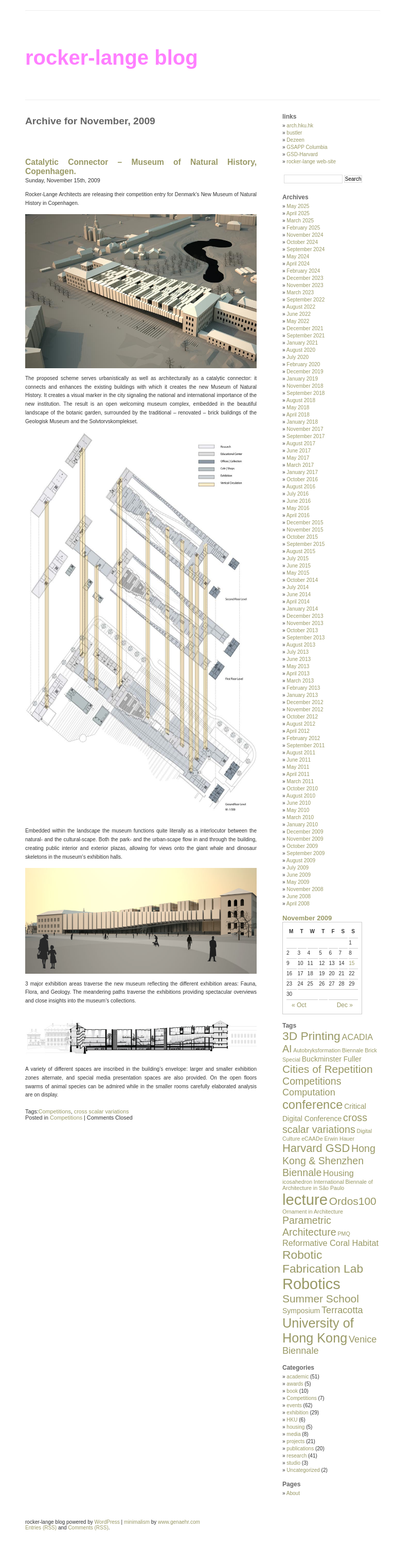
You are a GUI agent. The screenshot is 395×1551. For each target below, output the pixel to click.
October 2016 (302, 479)
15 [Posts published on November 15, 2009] (351, 963)
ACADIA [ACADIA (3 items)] (357, 1037)
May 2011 (297, 767)
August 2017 (300, 443)
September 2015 (305, 544)
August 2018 (300, 400)
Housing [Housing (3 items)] (338, 1173)
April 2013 (298, 673)
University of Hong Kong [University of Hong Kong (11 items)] (318, 1330)
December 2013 (304, 616)
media (293, 1434)
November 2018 (304, 386)
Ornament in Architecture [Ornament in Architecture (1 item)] (312, 1211)
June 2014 (298, 594)
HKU (291, 1420)
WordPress (107, 1522)
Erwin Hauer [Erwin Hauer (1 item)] (339, 1139)
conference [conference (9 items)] (312, 1104)
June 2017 (298, 450)
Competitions (55, 1111)
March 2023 (300, 292)
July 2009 (297, 868)
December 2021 (304, 328)
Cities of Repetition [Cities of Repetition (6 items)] (327, 1069)
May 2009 (297, 882)
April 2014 (298, 601)
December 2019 (304, 371)
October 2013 (302, 630)
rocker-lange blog (111, 57)
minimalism (137, 1522)
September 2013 (305, 637)
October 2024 (302, 242)
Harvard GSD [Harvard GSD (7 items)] (316, 1148)
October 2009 (302, 846)
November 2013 (304, 623)
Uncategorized (302, 1470)
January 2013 (302, 695)
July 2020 (297, 357)
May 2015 (297, 573)
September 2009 (305, 853)
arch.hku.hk (299, 125)
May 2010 (297, 810)
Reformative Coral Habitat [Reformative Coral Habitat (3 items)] (330, 1242)
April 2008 (298, 903)
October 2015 (302, 537)
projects (295, 1441)
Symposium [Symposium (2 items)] (301, 1311)
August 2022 (300, 307)
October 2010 (302, 788)
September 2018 (305, 393)
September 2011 (305, 745)
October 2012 (302, 717)
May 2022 (297, 321)
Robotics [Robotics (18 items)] (311, 1284)
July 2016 (297, 494)
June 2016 (298, 501)
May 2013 (297, 666)
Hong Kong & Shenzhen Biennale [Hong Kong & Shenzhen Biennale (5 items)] (328, 1160)
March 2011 (300, 781)
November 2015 (304, 530)
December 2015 (304, 522)
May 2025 (297, 206)
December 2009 (304, 832)
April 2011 (298, 774)
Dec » (345, 1005)
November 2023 (304, 285)
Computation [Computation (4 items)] (308, 1092)
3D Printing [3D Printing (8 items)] (311, 1036)
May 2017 (297, 458)
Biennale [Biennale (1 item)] (352, 1050)
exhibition (297, 1412)
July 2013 (297, 652)
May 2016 (297, 508)
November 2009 (304, 839)
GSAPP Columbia (306, 147)
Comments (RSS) (88, 1527)
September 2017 (305, 436)
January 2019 (302, 379)
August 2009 (300, 860)
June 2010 (298, 803)
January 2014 (302, 609)
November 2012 (304, 709)
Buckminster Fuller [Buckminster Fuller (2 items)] (332, 1059)
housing (295, 1427)
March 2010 (300, 817)
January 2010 (302, 824)
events (293, 1405)
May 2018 (297, 407)
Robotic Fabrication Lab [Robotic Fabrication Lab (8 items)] (322, 1261)
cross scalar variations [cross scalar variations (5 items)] (324, 1123)
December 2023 (304, 278)
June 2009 (298, 875)
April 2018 (298, 415)
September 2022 (305, 299)
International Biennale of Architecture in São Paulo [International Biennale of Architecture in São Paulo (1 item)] (327, 1185)
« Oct (299, 1005)
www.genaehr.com (179, 1522)
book (292, 1391)
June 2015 (298, 566)
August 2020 (300, 350)
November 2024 (304, 235)
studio (293, 1463)
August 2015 (300, 551)
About (293, 1493)
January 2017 (302, 472)
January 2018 (302, 422)
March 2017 (300, 465)
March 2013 (300, 681)
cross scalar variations (101, 1111)
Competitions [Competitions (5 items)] (311, 1081)
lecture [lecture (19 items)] (305, 1199)
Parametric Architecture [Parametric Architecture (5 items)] (309, 1226)
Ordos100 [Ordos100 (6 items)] (352, 1201)
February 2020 (303, 364)
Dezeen (295, 140)
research (296, 1456)
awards (294, 1384)
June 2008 (298, 896)
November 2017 (304, 429)
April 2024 (298, 264)
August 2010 (300, 796)
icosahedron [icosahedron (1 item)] (297, 1182)
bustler (294, 133)
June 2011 (298, 760)
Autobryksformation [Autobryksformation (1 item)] (316, 1050)
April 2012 (298, 731)
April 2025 (298, 213)
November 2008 (304, 889)
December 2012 (304, 702)
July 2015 (297, 558)
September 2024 (305, 249)
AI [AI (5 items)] (287, 1048)
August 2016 (300, 486)
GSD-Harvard (302, 154)
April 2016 (298, 515)
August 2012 (300, 724)
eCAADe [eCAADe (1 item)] (311, 1139)
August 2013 (300, 645)
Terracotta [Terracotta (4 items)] (342, 1310)
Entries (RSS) (41, 1527)
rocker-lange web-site (311, 161)
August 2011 (300, 752)
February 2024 (303, 271)
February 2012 (303, 738)
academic (297, 1376)
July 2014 (297, 587)
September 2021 (305, 335)
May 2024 (297, 256)
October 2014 (302, 580)
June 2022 (298, 314)
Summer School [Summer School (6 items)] (320, 1298)
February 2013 (303, 688)
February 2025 (303, 228)
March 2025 (300, 220)
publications (300, 1448)
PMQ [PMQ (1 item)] (343, 1234)
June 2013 (298, 659)
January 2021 (302, 343)
